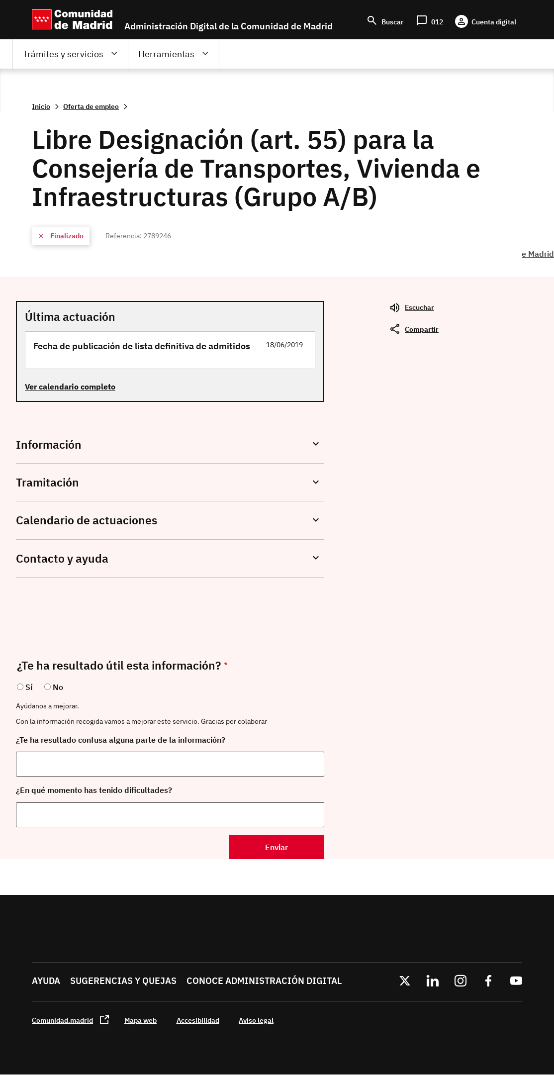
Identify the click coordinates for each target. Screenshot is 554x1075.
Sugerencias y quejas (123, 980)
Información (49, 444)
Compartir (422, 329)
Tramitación (47, 482)
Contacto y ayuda (62, 558)
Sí (28, 687)
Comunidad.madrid (62, 1020)
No (58, 687)
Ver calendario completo (70, 386)
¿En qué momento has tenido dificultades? (94, 790)
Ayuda (46, 980)
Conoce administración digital (264, 980)
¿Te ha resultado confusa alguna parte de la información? (120, 740)
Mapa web (140, 1020)
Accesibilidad (198, 1020)
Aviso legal (256, 1020)
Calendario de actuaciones (86, 520)
